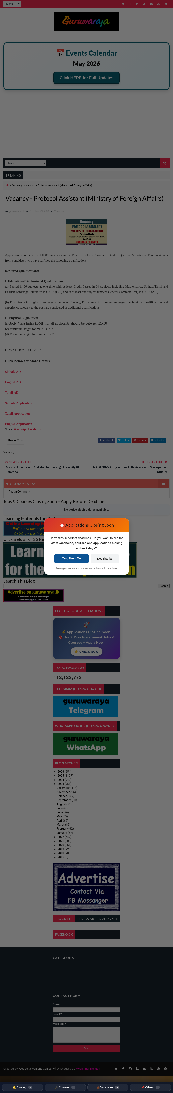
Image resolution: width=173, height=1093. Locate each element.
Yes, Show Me (71, 558)
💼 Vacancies (107, 1087)
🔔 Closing (22, 1087)
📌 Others (150, 1087)
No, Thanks (104, 558)
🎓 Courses (65, 1087)
